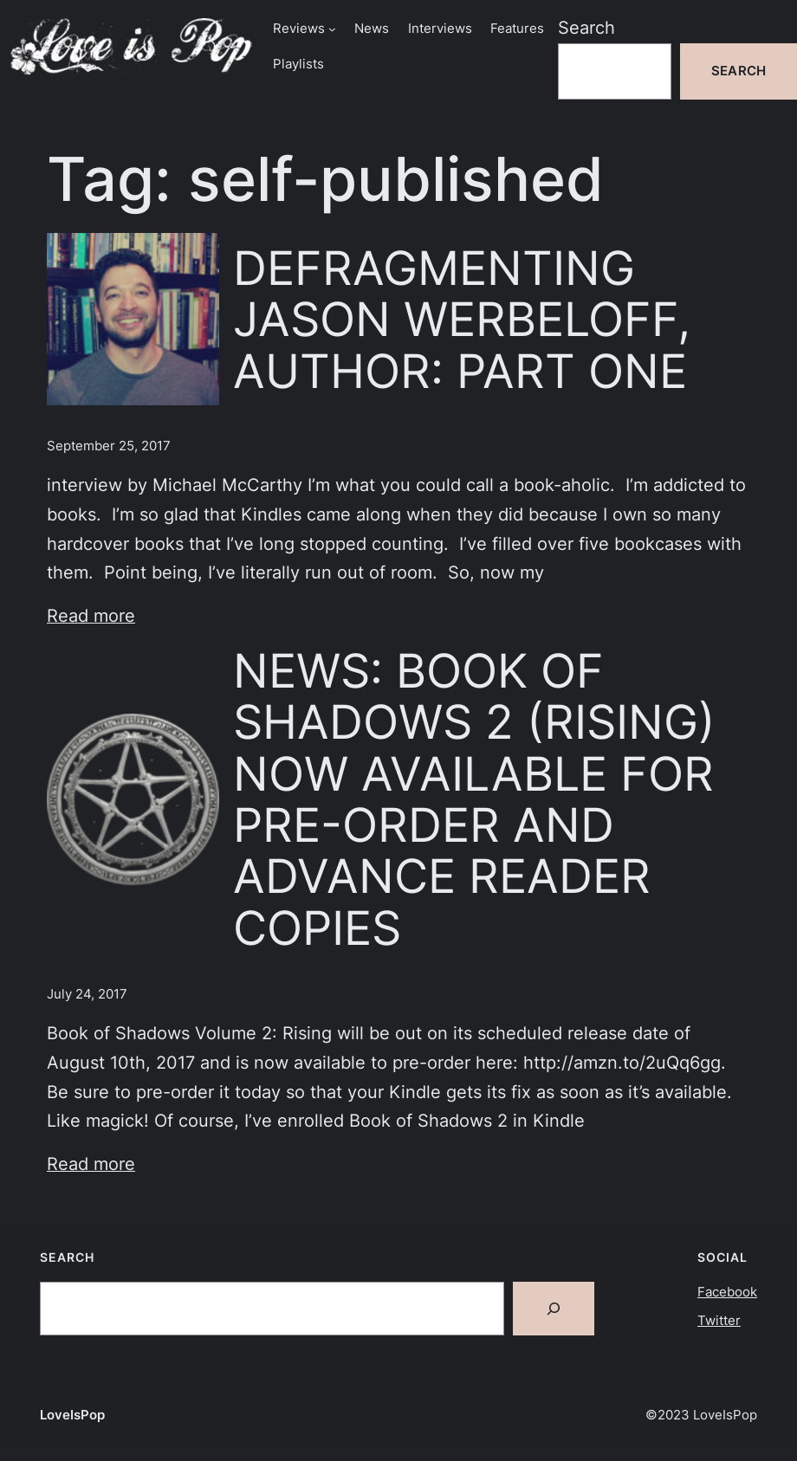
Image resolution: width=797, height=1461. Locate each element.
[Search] (553, 1308)
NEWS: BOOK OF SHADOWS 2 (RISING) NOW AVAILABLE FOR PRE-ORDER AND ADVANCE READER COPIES (474, 799)
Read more (91, 615)
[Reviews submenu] (332, 29)
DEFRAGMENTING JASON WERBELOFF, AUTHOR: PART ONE (461, 319)
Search (586, 27)
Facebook (727, 1292)
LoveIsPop (72, 1415)
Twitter (719, 1320)
